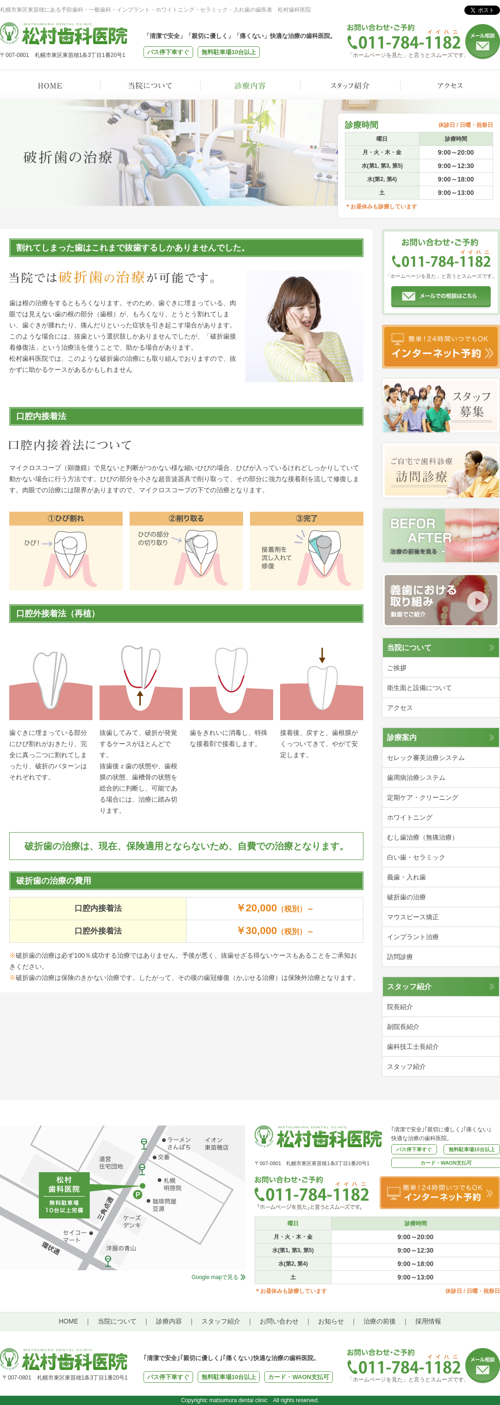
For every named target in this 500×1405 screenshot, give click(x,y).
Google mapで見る (215, 1277)
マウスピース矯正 (413, 917)
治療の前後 (379, 1321)
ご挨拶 (396, 667)
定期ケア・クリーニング (422, 797)
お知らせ (331, 1321)
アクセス (450, 84)
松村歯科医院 (63, 33)
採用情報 (428, 1321)
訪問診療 (441, 470)
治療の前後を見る (441, 535)
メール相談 (482, 42)
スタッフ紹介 (350, 84)
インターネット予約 (441, 347)
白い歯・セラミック (416, 857)
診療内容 (250, 84)
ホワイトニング (409, 817)
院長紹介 (400, 1006)
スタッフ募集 (441, 405)
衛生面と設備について (419, 687)
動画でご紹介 (441, 600)
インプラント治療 (413, 937)
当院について (150, 84)
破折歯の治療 (406, 897)
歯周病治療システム (416, 777)
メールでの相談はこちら (441, 297)
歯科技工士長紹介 (413, 1046)
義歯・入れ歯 (406, 877)
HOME (50, 84)
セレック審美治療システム (426, 757)
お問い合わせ (279, 1321)
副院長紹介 (403, 1026)
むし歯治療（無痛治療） (422, 837)
